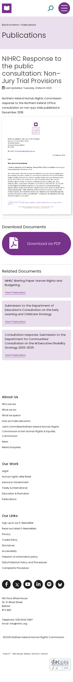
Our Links (10, 515)
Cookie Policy (10, 539)
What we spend (11, 415)
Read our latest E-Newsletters (19, 528)
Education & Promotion (15, 493)
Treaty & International (14, 488)
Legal (5, 471)
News (5, 441)
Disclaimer (8, 545)
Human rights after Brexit (16, 476)
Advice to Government (15, 482)
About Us (10, 396)
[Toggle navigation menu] (64, 8)
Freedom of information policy (20, 556)
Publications (28, 24)
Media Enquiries (11, 447)
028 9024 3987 (24, 619)
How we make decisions (16, 421)
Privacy (6, 534)
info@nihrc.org (18, 623)
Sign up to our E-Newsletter (17, 523)
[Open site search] (50, 8)
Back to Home (10, 24)
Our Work (10, 463)
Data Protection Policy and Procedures (24, 562)
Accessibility (9, 551)
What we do (9, 409)
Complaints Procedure (15, 568)
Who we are (9, 404)
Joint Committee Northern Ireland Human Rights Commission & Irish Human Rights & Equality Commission (30, 431)
